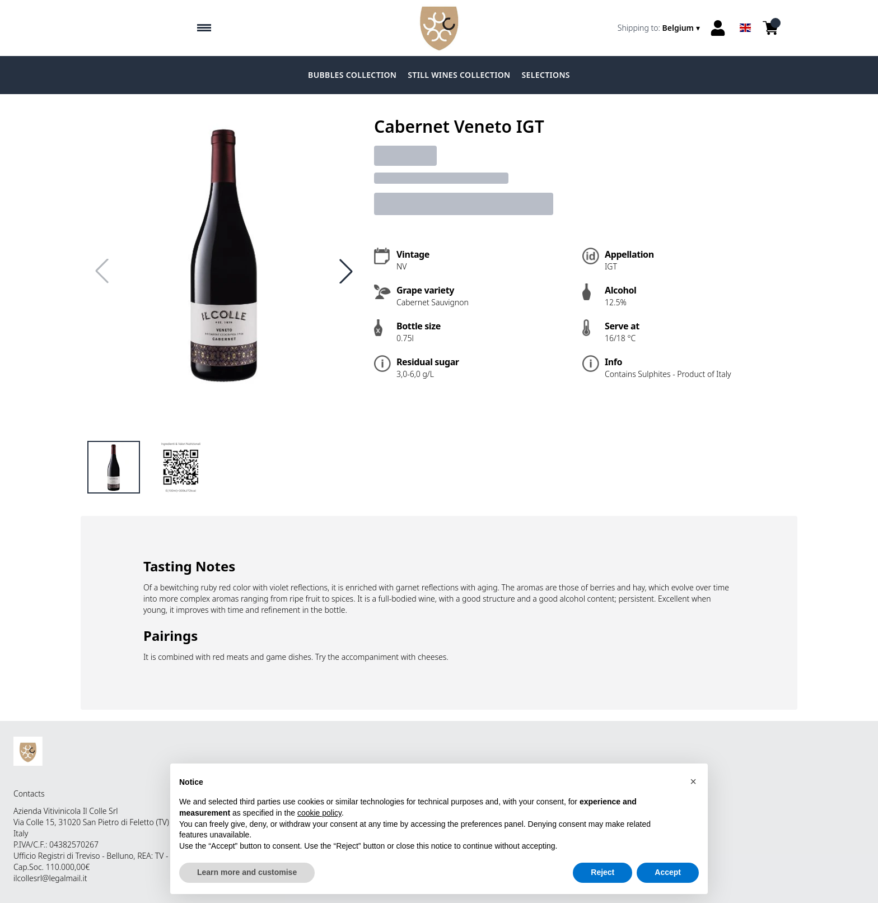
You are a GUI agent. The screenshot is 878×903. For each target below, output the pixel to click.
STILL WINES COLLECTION (459, 74)
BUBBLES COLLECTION (352, 74)
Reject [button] (602, 872)
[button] (693, 781)
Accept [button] (668, 872)
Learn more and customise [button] (247, 872)
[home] (439, 28)
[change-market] (659, 28)
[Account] (718, 28)
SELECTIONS (546, 74)
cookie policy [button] (319, 812)
